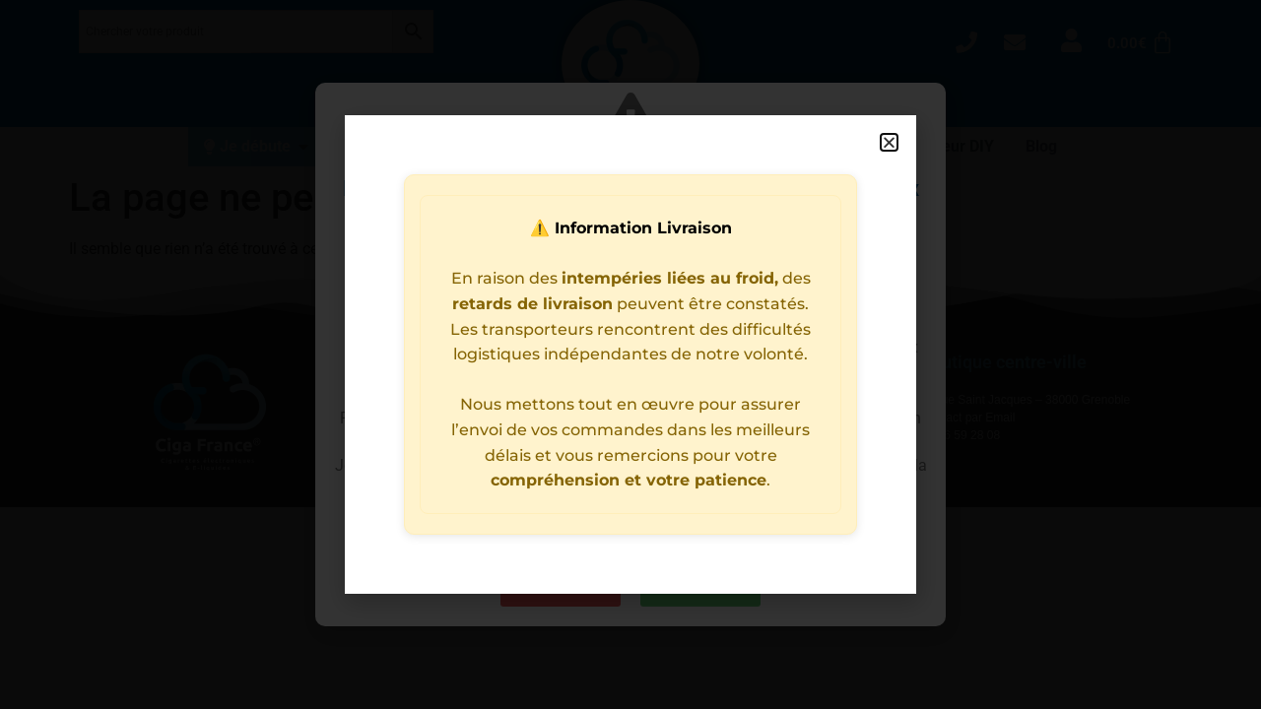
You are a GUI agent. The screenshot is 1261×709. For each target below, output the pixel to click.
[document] (630, 354)
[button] (889, 142)
